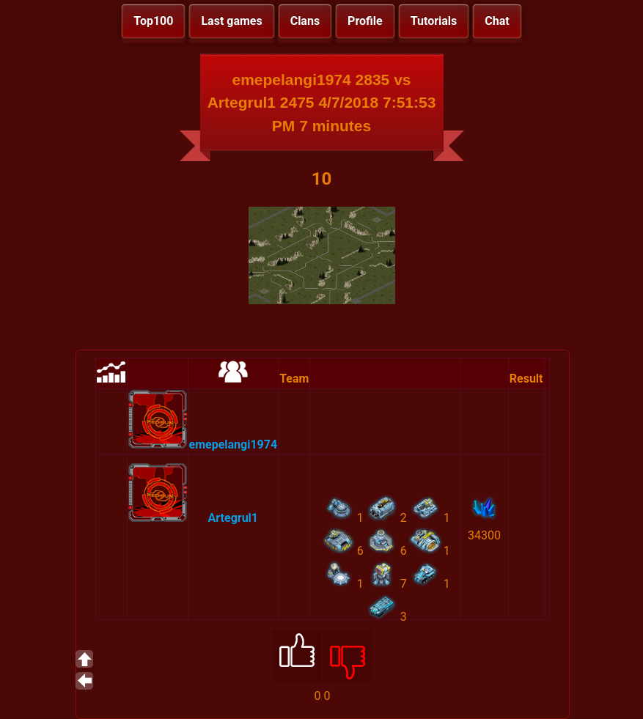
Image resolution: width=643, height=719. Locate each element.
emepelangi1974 (233, 444)
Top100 (153, 21)
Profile (365, 21)
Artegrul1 (233, 518)
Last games (231, 21)
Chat (497, 21)
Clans (305, 21)
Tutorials (434, 21)
